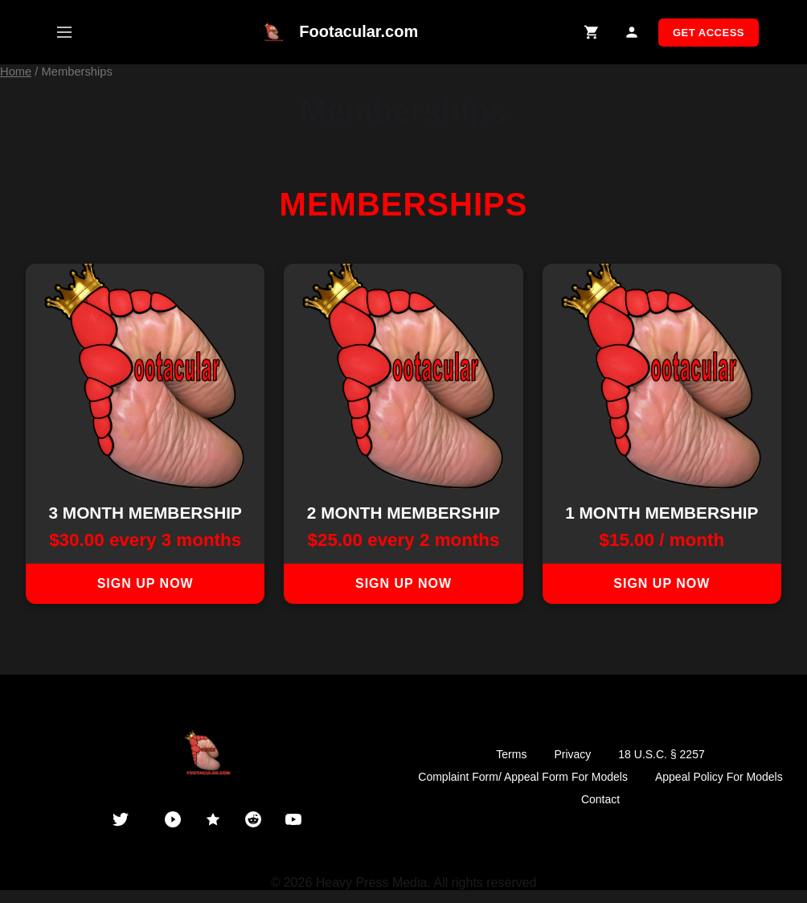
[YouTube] (293, 819)
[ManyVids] (213, 819)
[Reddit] (253, 819)
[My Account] (632, 32)
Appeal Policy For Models (719, 776)
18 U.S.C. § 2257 (661, 754)
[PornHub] (173, 819)
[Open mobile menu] (64, 32)
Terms (511, 754)
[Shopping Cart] (592, 32)
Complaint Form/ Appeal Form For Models (523, 776)
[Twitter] (120, 819)
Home (15, 71)
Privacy (572, 754)
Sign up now (145, 583)
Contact (600, 799)
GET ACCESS (708, 33)
